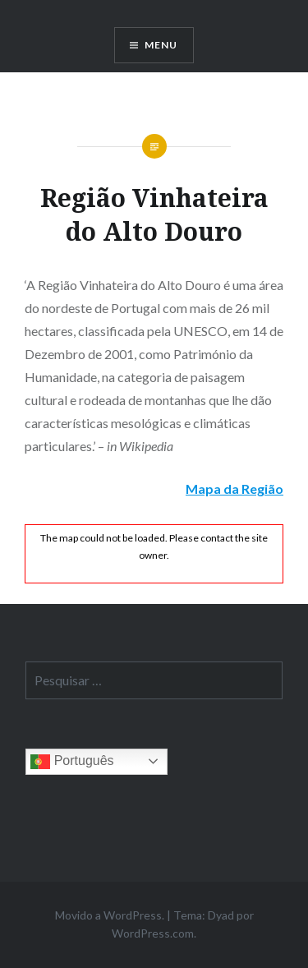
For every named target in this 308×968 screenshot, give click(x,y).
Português (71, 762)
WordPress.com (153, 933)
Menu (161, 45)
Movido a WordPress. (109, 915)
